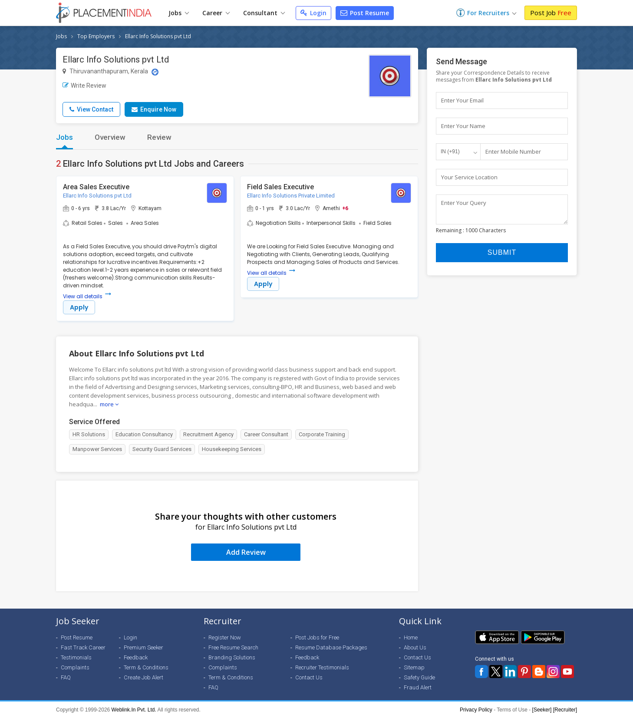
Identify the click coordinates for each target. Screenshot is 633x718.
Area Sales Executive (96, 187)
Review (159, 137)
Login (313, 13)
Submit (502, 256)
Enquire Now (154, 109)
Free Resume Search (233, 647)
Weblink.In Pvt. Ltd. (134, 710)
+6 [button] (345, 207)
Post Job (550, 12)
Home (411, 637)
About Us (415, 647)
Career (216, 13)
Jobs (178, 13)
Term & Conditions (146, 667)
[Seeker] (542, 710)
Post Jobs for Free (317, 637)
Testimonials (76, 657)
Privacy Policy (476, 710)
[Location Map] (155, 72)
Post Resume (364, 13)
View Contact (91, 109)
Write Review (84, 85)
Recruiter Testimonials (322, 667)
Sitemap (414, 667)
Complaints (75, 667)
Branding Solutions (231, 657)
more (109, 404)
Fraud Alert (418, 687)
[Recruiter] (565, 710)
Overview (110, 137)
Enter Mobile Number (513, 151)
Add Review (246, 552)
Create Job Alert (143, 677)
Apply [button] (79, 307)
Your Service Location (469, 177)
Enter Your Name (463, 126)
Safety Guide (419, 677)
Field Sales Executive (280, 187)
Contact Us (309, 677)
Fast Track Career (83, 647)
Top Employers (96, 36)
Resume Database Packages (331, 647)
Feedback (136, 657)
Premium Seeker (143, 647)
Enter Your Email (462, 100)
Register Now (224, 637)
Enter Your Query (463, 203)
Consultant (264, 13)
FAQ (66, 677)
